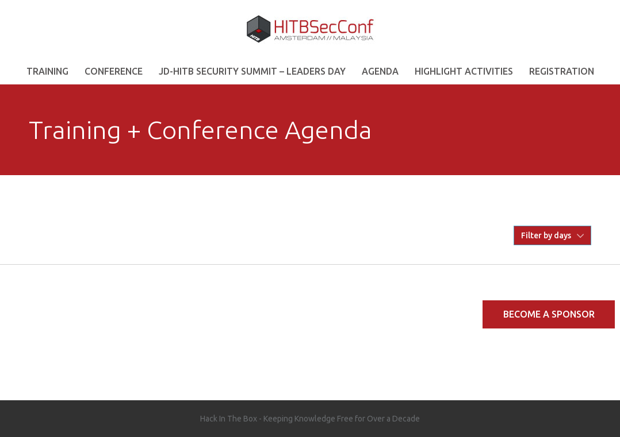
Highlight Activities (464, 71)
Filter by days (546, 235)
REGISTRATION (561, 71)
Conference (114, 71)
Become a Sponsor (549, 314)
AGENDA (380, 71)
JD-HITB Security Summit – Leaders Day (252, 71)
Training (47, 71)
